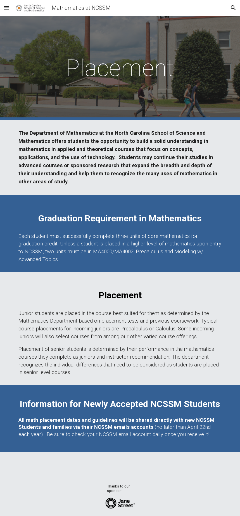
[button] (6, 7)
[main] (120, 68)
